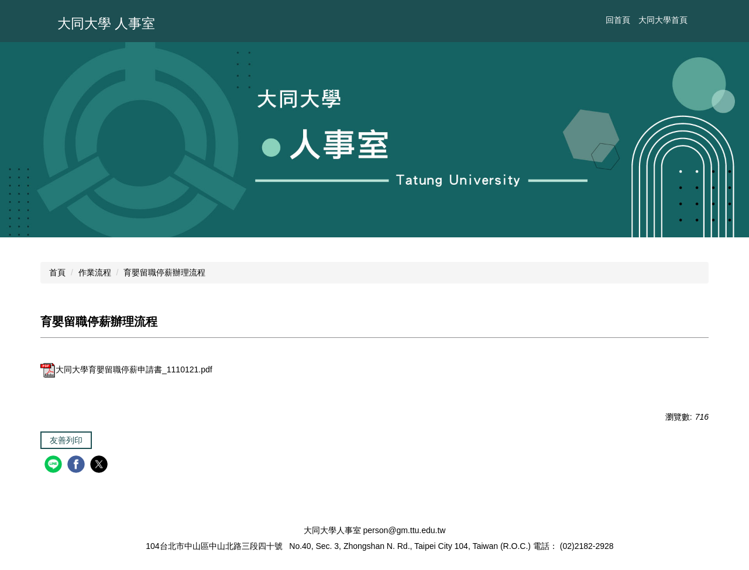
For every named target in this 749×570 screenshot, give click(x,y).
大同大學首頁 (663, 20)
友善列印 (66, 440)
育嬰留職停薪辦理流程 (164, 272)
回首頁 (618, 20)
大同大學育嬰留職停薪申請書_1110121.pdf (126, 369)
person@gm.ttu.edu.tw (404, 530)
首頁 (57, 272)
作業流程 (94, 272)
